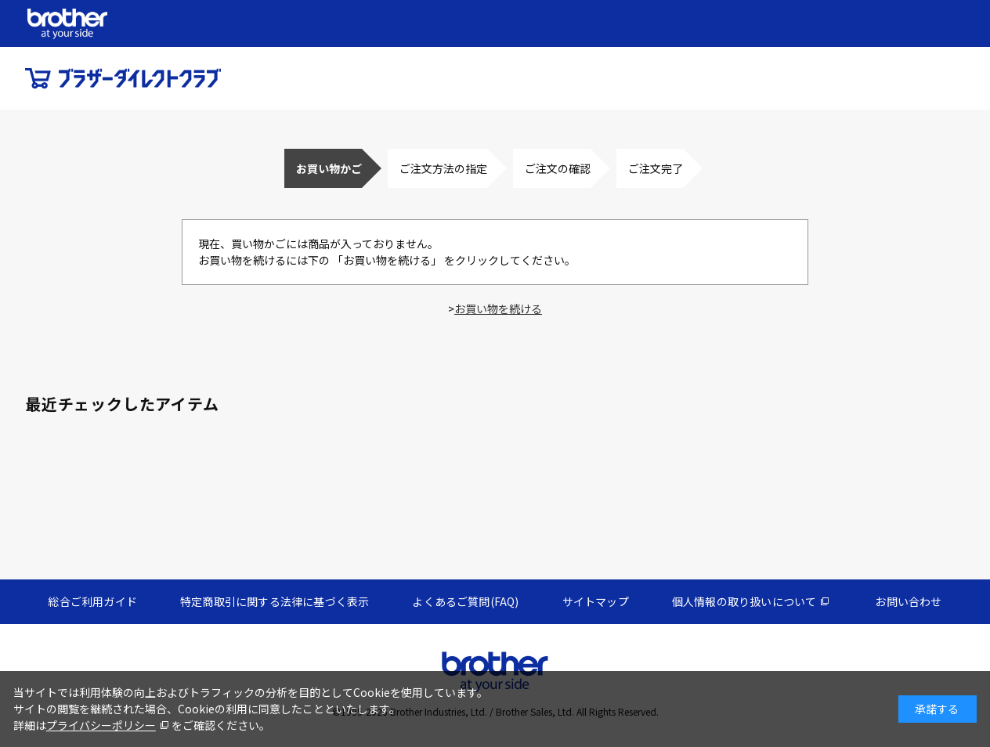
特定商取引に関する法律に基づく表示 (274, 601)
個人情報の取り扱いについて (744, 601)
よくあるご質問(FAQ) (465, 601)
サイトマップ (595, 601)
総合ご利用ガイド (92, 601)
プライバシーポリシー (101, 725)
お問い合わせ (908, 601)
